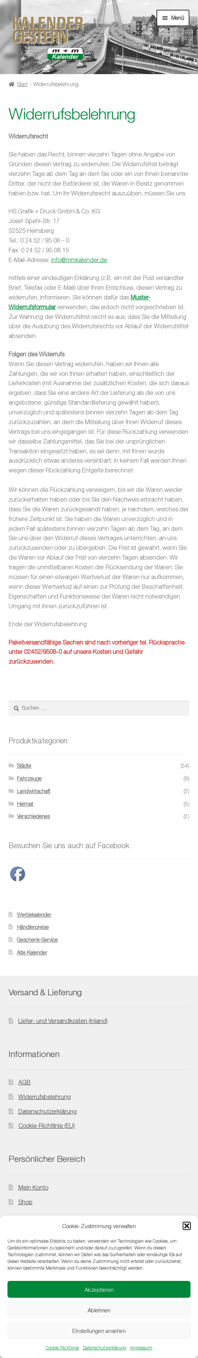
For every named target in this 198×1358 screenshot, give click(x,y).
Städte (24, 765)
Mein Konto (33, 1187)
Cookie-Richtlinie (62, 1348)
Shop (25, 1202)
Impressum (141, 1348)
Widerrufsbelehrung (44, 1096)
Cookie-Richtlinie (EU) (46, 1125)
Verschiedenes (33, 816)
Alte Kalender (32, 952)
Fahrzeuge (29, 778)
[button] (187, 1226)
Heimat (25, 804)
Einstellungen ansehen (99, 1330)
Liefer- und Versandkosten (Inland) (63, 1020)
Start (22, 84)
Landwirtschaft (33, 791)
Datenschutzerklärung (105, 1348)
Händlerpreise (33, 927)
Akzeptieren (99, 1289)
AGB (24, 1082)
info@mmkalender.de (79, 259)
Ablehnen (99, 1310)
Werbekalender (34, 914)
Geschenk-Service (37, 940)
